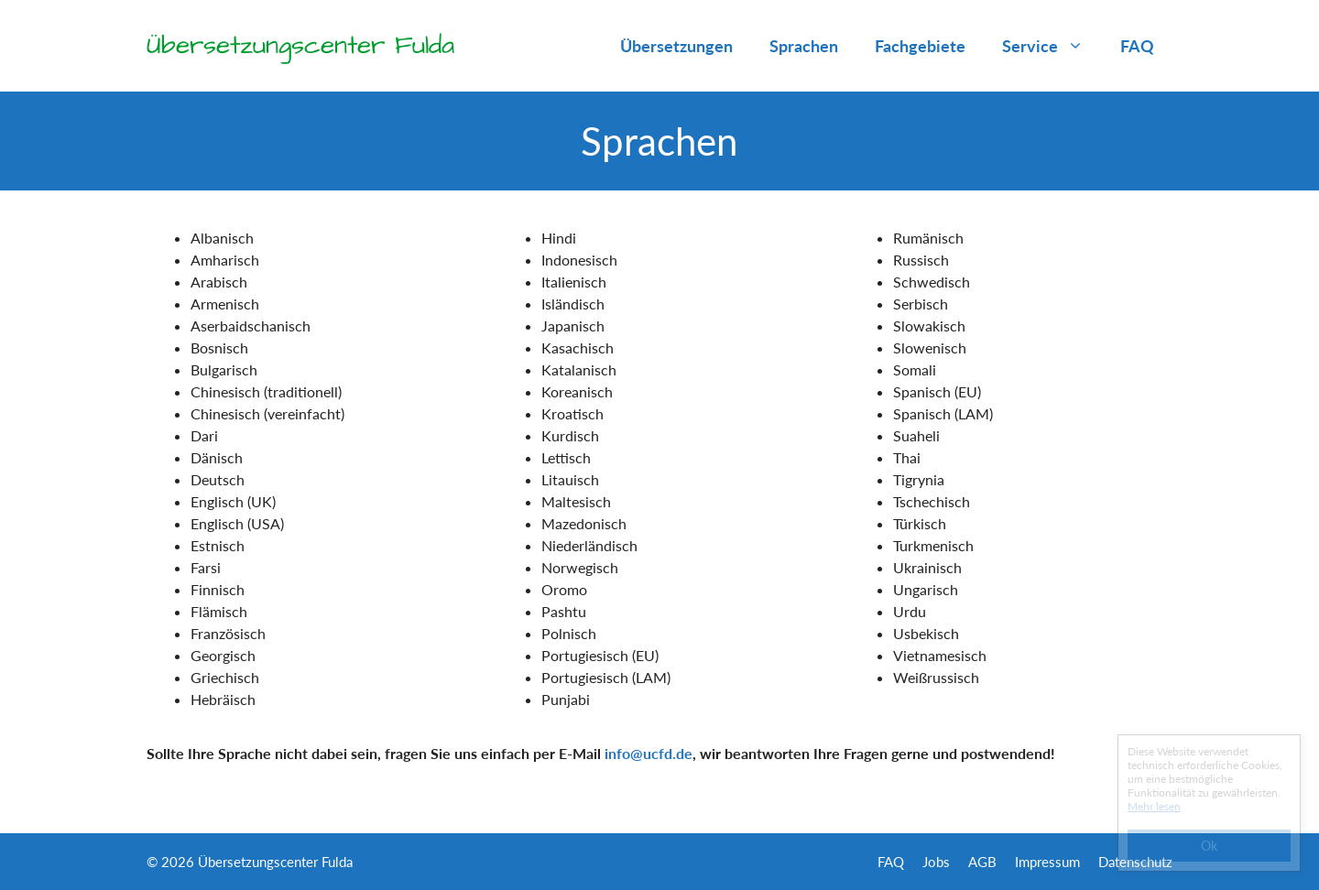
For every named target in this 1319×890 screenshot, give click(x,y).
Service (1052, 45)
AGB (982, 861)
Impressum (1047, 861)
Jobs (936, 861)
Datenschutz (1135, 861)
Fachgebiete (920, 46)
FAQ (1137, 46)
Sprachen (803, 46)
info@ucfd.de (648, 753)
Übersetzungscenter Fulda (300, 45)
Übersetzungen (676, 46)
